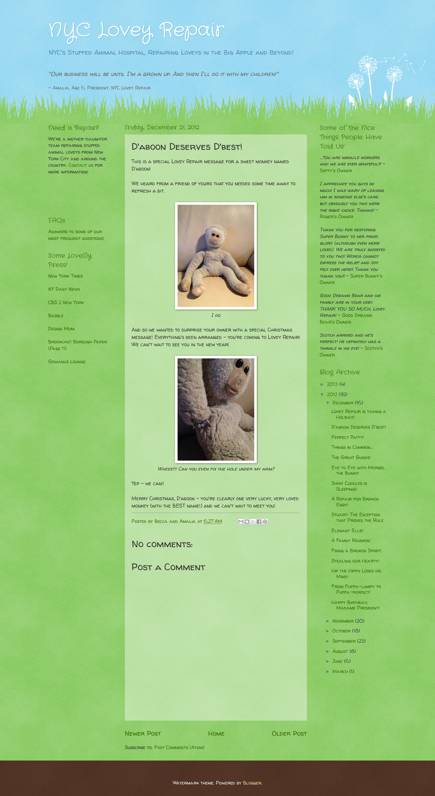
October (342, 631)
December (343, 403)
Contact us (81, 165)
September (344, 641)
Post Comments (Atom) (179, 747)
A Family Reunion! (351, 540)
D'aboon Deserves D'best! (359, 427)
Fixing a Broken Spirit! (357, 550)
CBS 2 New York (66, 302)
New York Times (65, 276)
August (340, 651)
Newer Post (143, 733)
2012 (333, 394)
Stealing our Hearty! (355, 561)
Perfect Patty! (348, 437)
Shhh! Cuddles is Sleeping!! (349, 486)
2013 (333, 384)
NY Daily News (64, 289)
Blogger (252, 783)
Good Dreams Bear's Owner (346, 318)
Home (216, 733)
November (343, 621)
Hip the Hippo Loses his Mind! (356, 574)
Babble (56, 315)
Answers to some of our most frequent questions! (76, 234)
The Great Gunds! (351, 457)
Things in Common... (352, 447)
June (338, 661)
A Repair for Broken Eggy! (355, 502)
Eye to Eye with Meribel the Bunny (358, 470)
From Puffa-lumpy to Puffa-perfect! (356, 589)
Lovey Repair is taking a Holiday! (359, 414)
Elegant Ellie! (348, 530)
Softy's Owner (336, 170)
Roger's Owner (336, 216)
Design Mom (61, 328)
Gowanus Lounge (67, 361)
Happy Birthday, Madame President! (356, 605)
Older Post (289, 733)
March (340, 671)
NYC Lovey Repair (136, 30)
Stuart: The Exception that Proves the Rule (358, 517)
